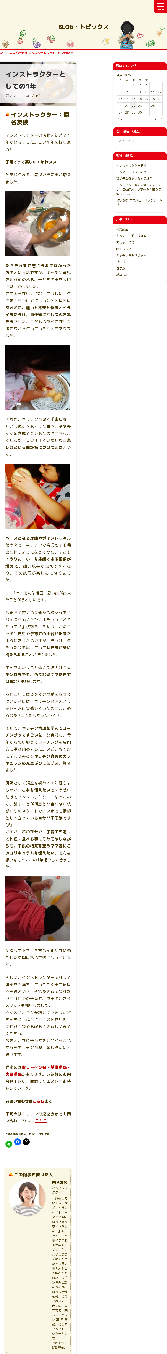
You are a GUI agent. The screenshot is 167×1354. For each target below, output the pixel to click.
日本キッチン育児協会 (23, 6)
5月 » (159, 118)
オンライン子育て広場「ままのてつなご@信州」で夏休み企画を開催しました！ (139, 189)
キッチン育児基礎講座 (131, 255)
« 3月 (121, 118)
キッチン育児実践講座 (131, 236)
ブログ (23, 53)
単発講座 (122, 229)
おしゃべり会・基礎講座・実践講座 (55, 890)
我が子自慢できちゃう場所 (134, 178)
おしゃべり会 (125, 242)
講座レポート (125, 275)
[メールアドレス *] (107, 1266)
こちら (38, 916)
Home (8, 53)
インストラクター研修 (131, 165)
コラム (120, 268)
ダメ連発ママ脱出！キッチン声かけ (139, 202)
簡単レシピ (123, 249)
